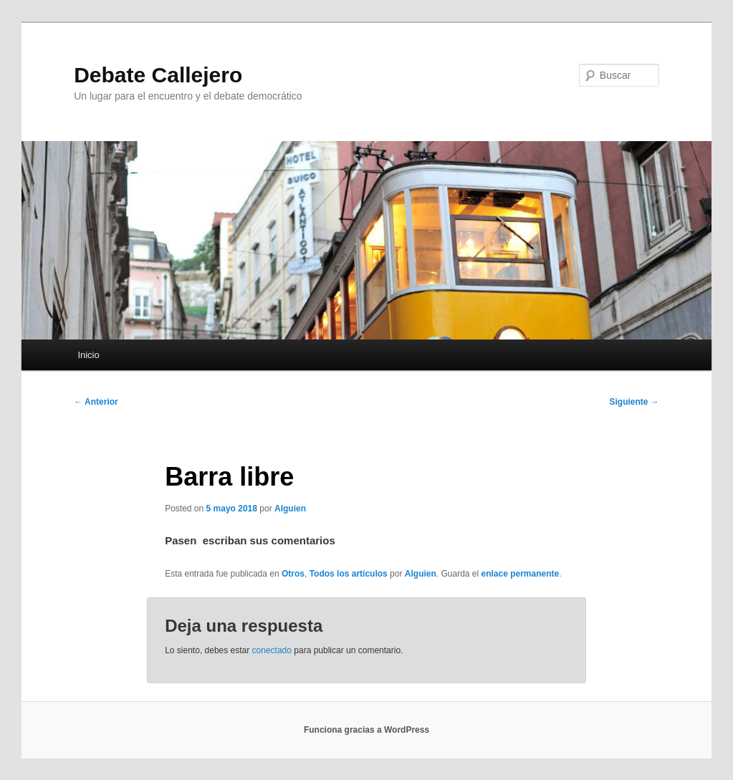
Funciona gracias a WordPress (366, 730)
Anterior (96, 402)
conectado (272, 650)
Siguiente (633, 402)
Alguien (290, 509)
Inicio (88, 355)
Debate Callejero (158, 75)
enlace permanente (521, 574)
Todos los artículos (349, 574)
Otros (293, 574)
